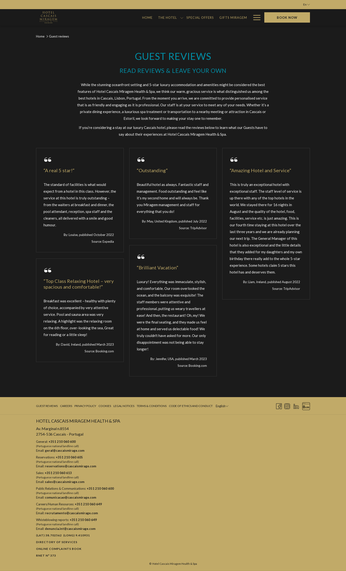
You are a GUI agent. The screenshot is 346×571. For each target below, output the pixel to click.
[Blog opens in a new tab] (306, 405)
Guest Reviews (47, 406)
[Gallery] (194, 17)
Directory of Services (56, 542)
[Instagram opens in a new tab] (287, 405)
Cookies (105, 406)
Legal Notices (123, 406)
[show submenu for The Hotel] (116, 17)
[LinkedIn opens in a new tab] (296, 405)
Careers (66, 406)
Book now (287, 17)
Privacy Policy (85, 406)
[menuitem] (47, 406)
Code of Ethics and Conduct (191, 406)
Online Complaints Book (58, 549)
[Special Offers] (134, 17)
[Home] (82, 17)
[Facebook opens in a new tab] (279, 405)
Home (40, 36)
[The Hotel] (102, 17)
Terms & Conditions (152, 406)
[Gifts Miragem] (167, 17)
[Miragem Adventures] (227, 17)
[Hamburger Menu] (255, 17)
